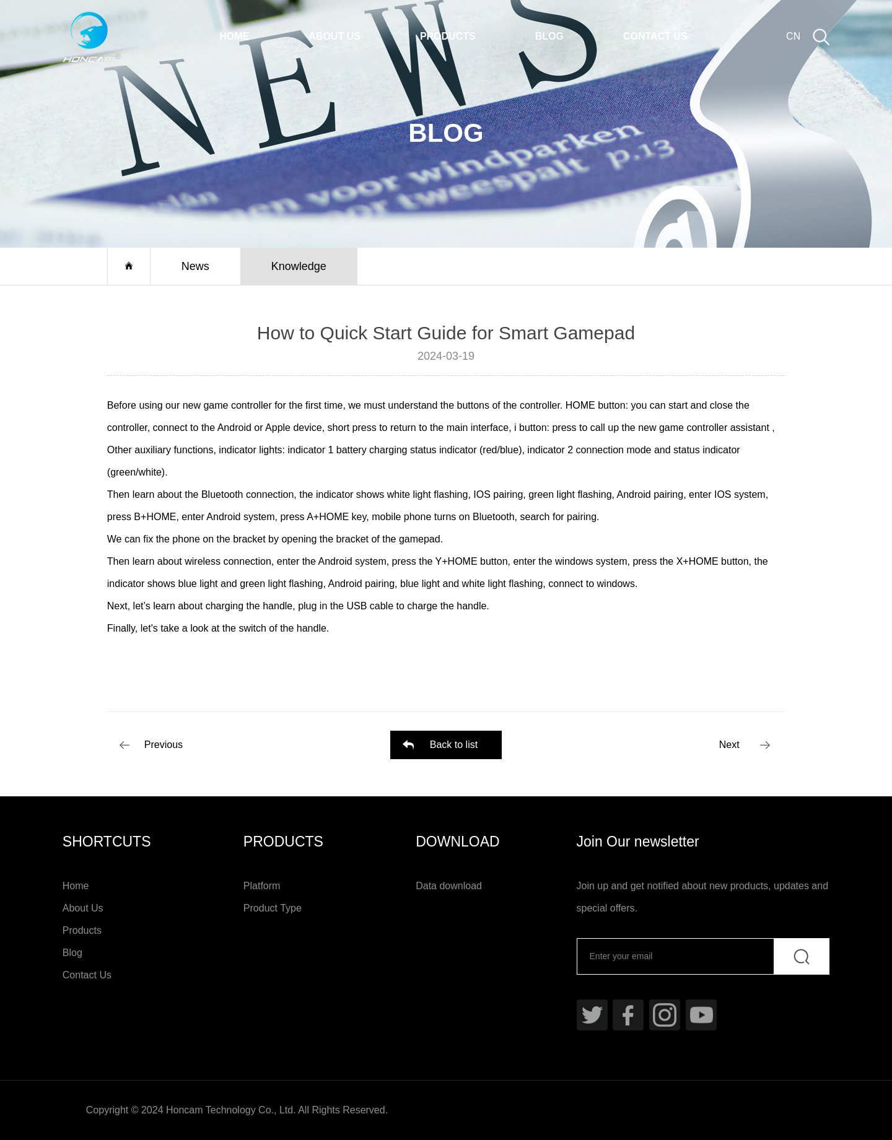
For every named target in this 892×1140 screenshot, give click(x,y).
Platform (262, 886)
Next (729, 744)
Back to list (454, 744)
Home (234, 36)
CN (793, 36)
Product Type (272, 908)
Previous (163, 744)
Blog (549, 36)
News (195, 266)
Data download (449, 886)
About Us (334, 36)
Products (448, 36)
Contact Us (655, 36)
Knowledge (298, 266)
